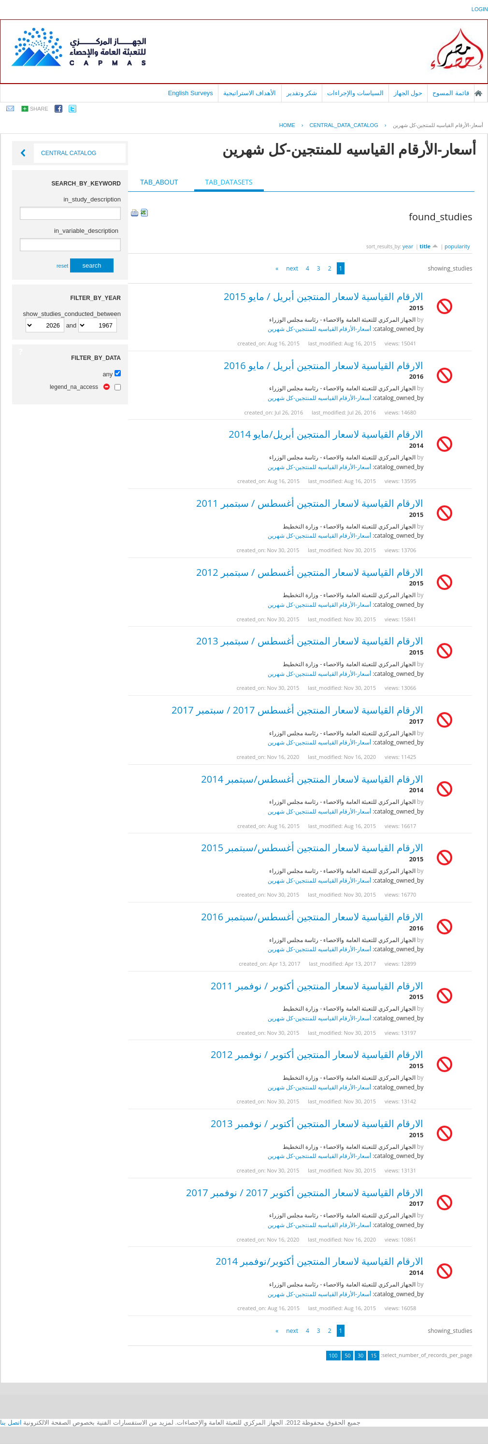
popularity (457, 246)
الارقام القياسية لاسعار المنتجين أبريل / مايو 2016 (323, 365)
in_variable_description (86, 230)
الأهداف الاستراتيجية (249, 93)
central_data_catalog (344, 125)
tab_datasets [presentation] (229, 181)
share (39, 109)
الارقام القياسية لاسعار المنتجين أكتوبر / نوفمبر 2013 (317, 1123)
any (107, 374)
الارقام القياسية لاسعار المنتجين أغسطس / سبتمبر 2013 (309, 640)
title (428, 246)
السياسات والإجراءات (355, 93)
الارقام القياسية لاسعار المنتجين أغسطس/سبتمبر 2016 (312, 916)
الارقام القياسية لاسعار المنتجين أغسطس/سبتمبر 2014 (312, 779)
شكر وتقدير (302, 93)
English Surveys (190, 93)
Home (287, 125)
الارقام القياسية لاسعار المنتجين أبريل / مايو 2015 (323, 296)
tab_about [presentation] (159, 181)
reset (62, 266)
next (292, 268)
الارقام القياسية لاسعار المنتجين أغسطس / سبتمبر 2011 (309, 503)
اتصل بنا (11, 1422)
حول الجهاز (408, 93)
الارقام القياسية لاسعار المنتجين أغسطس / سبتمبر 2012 (309, 572)
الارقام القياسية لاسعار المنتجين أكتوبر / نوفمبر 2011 (317, 985)
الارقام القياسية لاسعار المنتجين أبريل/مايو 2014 (326, 434)
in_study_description (92, 199)
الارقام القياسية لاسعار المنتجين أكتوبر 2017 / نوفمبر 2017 (304, 1192)
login (480, 9)
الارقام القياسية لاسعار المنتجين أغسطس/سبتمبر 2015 (312, 847)
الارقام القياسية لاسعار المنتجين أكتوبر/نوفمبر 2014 (319, 1261)
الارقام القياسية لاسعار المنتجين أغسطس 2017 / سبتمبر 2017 (297, 709)
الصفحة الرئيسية (478, 93)
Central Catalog (68, 153)
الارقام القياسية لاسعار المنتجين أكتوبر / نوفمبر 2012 (317, 1054)
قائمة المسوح (450, 93)
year (407, 246)
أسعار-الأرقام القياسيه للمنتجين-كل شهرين (438, 125)
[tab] (159, 182)
